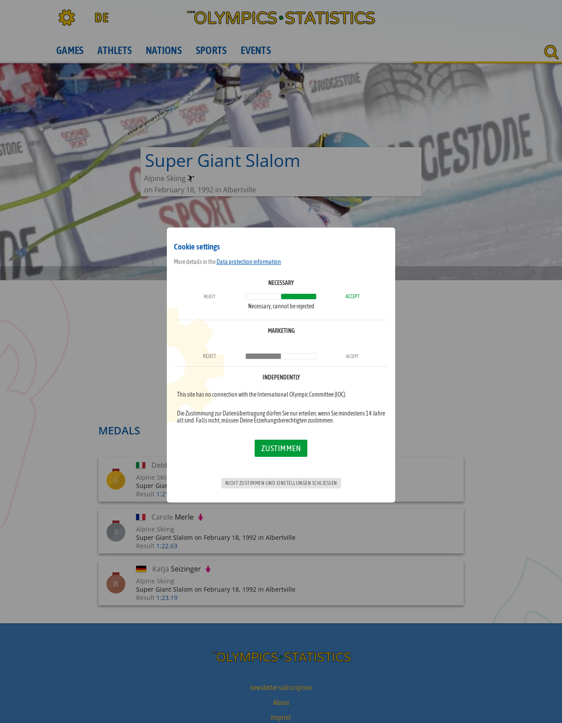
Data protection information (248, 261)
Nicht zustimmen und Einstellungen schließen (281, 483)
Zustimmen (281, 448)
